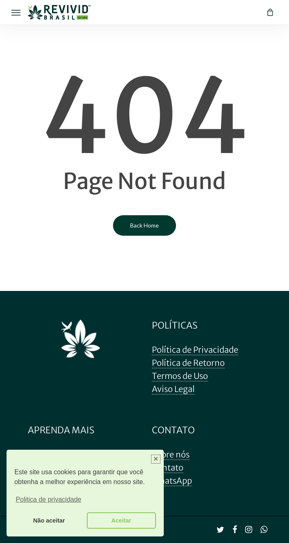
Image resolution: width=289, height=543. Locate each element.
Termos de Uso (180, 376)
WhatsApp (172, 480)
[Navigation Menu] (15, 12)
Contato (167, 467)
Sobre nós (171, 454)
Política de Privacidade (195, 350)
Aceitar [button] (121, 520)
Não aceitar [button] (49, 520)
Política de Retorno (188, 363)
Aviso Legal (173, 389)
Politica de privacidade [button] (48, 499)
